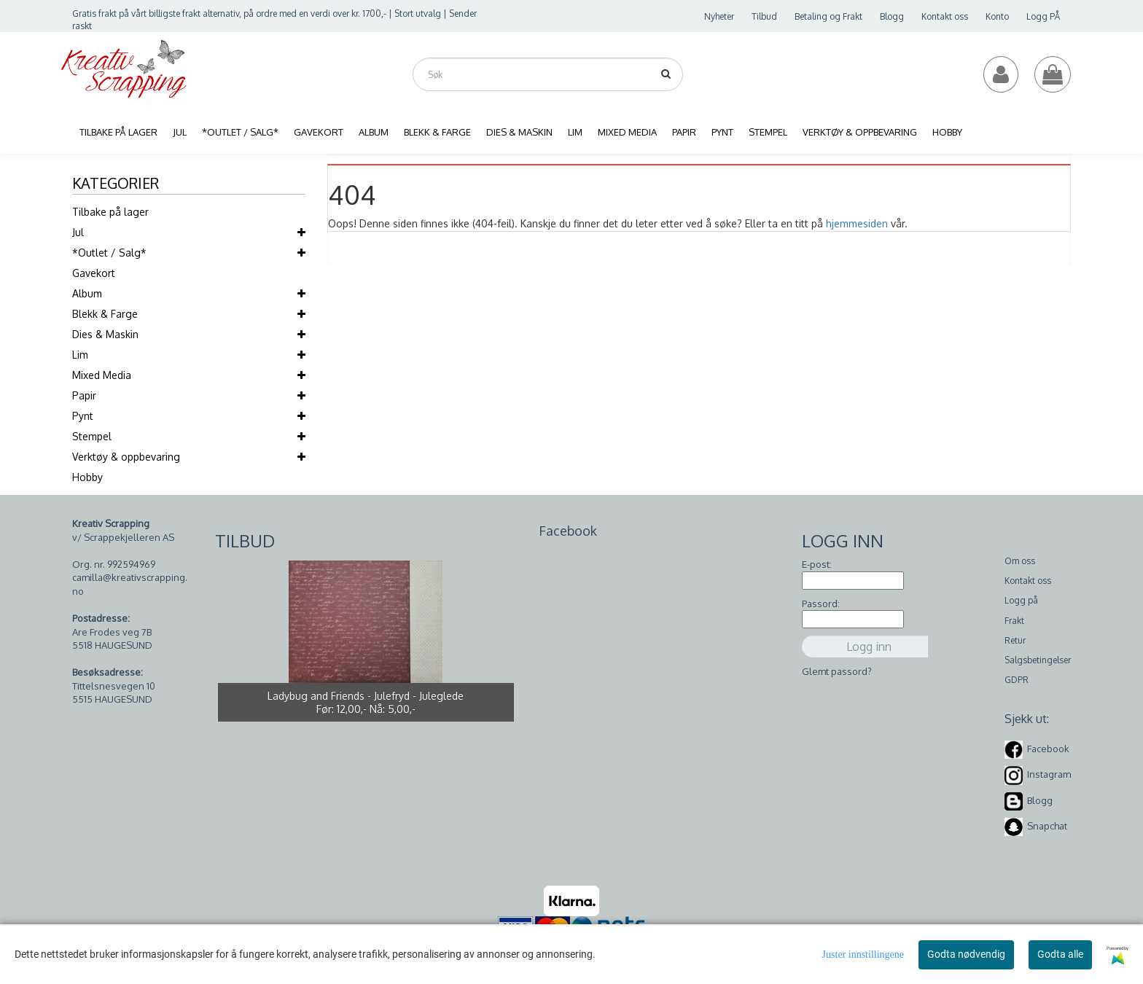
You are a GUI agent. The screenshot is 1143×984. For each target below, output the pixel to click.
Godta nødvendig (966, 954)
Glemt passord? (837, 671)
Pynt (82, 416)
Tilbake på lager (110, 212)
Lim (80, 354)
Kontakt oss (944, 16)
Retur (1015, 640)
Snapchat (1047, 826)
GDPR (1016, 679)
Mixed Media (101, 375)
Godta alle (1060, 954)
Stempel (92, 436)
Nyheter (719, 16)
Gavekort (93, 273)
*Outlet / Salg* (109, 252)
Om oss (1019, 560)
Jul (78, 232)
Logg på (1021, 600)
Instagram (1049, 774)
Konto (997, 16)
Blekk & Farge (105, 314)
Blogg (892, 16)
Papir (84, 395)
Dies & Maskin (105, 334)
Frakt (1014, 620)
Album (87, 293)
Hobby (87, 477)
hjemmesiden (857, 223)
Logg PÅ (1043, 16)
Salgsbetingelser (1037, 660)
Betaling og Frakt (828, 16)
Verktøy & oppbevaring (126, 456)
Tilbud (764, 16)
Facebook (1048, 748)
